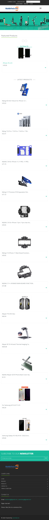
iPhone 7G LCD (7, 63)
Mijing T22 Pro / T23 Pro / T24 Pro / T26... (15, 131)
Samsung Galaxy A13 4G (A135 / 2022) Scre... (15, 436)
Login (31, 3)
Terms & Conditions (6, 488)
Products (3, 483)
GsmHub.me (16, 518)
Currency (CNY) (12, 1)
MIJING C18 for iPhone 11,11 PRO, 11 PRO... (15, 162)
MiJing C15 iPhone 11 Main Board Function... (16, 253)
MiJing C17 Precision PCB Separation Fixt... (15, 192)
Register (26, 3)
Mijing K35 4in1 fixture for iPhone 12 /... (14, 101)
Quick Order (19, 3)
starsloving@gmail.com (11, 499)
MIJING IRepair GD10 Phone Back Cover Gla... (16, 375)
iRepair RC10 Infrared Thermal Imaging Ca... (16, 344)
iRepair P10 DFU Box (8, 314)
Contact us (4, 486)
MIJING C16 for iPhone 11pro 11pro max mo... (16, 222)
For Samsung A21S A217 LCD (11, 405)
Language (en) (21, 1)
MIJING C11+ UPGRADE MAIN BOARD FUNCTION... (18, 283)
